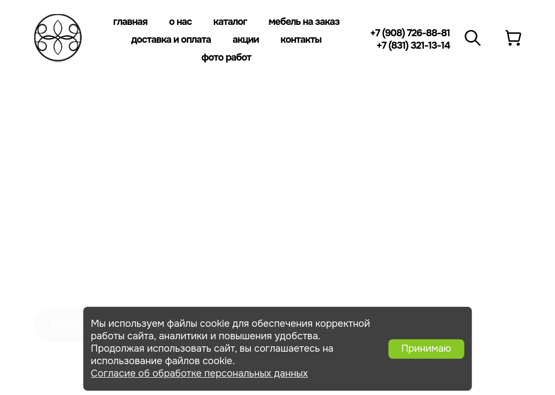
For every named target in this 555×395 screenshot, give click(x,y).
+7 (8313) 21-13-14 (458, 167)
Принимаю (426, 348)
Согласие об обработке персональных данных (199, 373)
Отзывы (54, 201)
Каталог (230, 22)
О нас (180, 22)
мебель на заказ (78, 160)
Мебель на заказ (303, 22)
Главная (130, 22)
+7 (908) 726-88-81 (410, 33)
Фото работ (226, 57)
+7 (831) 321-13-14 (413, 45)
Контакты (301, 39)
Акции (246, 39)
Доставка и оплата (171, 39)
